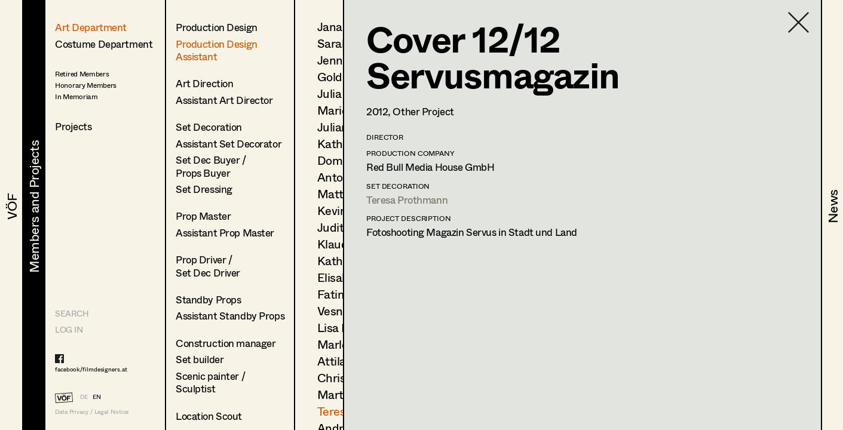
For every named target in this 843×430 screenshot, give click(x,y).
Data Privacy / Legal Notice (91, 412)
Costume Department (103, 44)
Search (71, 313)
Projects (73, 126)
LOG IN (68, 329)
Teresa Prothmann (406, 200)
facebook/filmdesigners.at (91, 369)
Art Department (91, 27)
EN (97, 396)
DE (84, 396)
